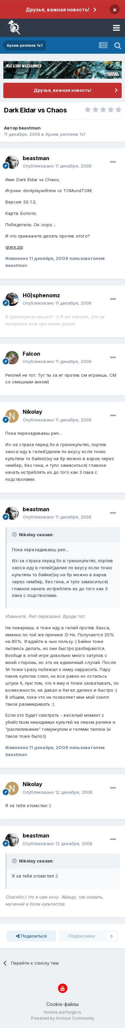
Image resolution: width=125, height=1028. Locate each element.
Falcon (31, 353)
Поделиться (31, 936)
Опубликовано (57, 165)
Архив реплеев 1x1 (65, 134)
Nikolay (32, 411)
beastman (30, 127)
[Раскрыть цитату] (15, 534)
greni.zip (14, 247)
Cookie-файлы (62, 1004)
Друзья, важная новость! (57, 9)
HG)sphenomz (41, 295)
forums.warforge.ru (62, 1012)
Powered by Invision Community (62, 1018)
